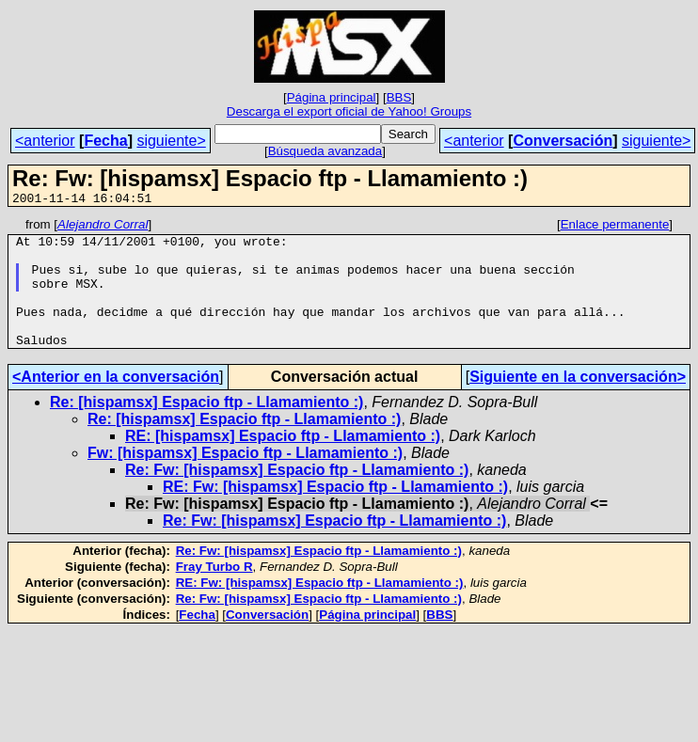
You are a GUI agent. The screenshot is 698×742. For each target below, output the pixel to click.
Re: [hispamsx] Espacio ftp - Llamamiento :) (206, 427)
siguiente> (170, 141)
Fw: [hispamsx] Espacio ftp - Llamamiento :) (245, 478)
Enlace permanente (615, 227)
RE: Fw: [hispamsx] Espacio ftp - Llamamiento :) (335, 512)
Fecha (105, 141)
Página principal (331, 97)
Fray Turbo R (214, 592)
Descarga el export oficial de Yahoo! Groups (349, 111)
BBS (399, 97)
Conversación (562, 141)
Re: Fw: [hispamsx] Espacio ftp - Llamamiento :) (296, 495)
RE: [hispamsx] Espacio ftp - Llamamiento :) (282, 461)
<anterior (45, 141)
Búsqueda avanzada (325, 151)
